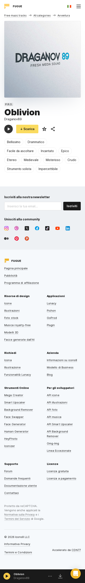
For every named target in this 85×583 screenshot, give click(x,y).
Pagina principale (16, 268)
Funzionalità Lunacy (17, 374)
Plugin (51, 325)
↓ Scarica (27, 129)
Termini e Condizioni (18, 552)
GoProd (52, 317)
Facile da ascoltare (20, 151)
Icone (8, 303)
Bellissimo (13, 142)
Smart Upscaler (14, 402)
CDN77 (76, 550)
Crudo (72, 160)
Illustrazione (12, 367)
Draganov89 (13, 119)
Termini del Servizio (17, 518)
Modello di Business (60, 367)
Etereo (12, 160)
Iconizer (9, 446)
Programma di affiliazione (21, 282)
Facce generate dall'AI (19, 339)
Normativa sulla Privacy (19, 514)
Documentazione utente (20, 485)
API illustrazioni (57, 402)
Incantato (47, 151)
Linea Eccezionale (59, 450)
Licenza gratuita (58, 471)
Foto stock (11, 317)
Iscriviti (72, 206)
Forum (8, 471)
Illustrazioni (12, 310)
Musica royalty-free (17, 325)
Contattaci (11, 493)
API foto (52, 409)
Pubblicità (10, 275)
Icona (8, 360)
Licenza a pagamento (61, 478)
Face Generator (15, 424)
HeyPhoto (10, 438)
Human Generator (16, 431)
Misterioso (53, 160)
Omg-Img (53, 443)
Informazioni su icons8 (62, 360)
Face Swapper (14, 417)
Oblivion (19, 574)
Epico (65, 151)
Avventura (64, 15)
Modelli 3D (11, 332)
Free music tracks (15, 15)
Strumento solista (19, 169)
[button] (76, 573)
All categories (42, 15)
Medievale (31, 160)
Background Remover (18, 409)
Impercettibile (48, 169)
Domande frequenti (17, 478)
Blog (50, 374)
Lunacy (51, 303)
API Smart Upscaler (60, 424)
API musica (54, 417)
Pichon (51, 310)
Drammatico (36, 142)
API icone (53, 395)
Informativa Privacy (17, 544)
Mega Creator (13, 395)
